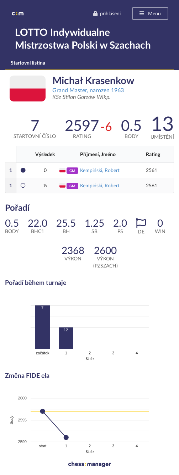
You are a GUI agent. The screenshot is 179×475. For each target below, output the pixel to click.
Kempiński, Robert (100, 170)
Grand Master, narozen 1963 (88, 90)
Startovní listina (28, 63)
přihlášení (107, 13)
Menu (149, 13)
